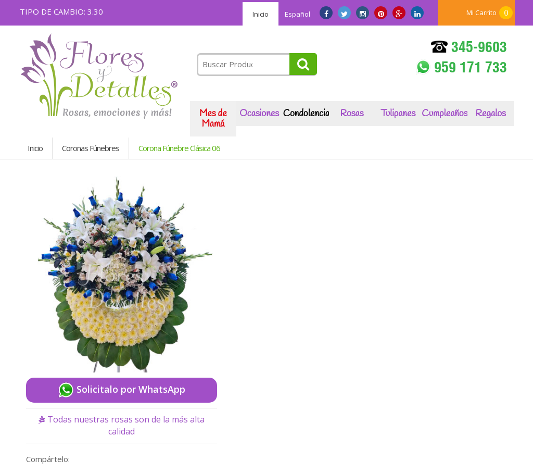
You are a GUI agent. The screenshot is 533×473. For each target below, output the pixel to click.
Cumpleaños (444, 113)
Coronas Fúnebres (90, 148)
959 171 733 (461, 68)
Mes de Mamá (213, 118)
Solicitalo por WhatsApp (121, 390)
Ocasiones (259, 113)
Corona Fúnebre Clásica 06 (179, 148)
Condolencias (306, 113)
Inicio (260, 14)
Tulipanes (398, 113)
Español (297, 14)
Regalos (491, 113)
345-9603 (469, 49)
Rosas (351, 113)
